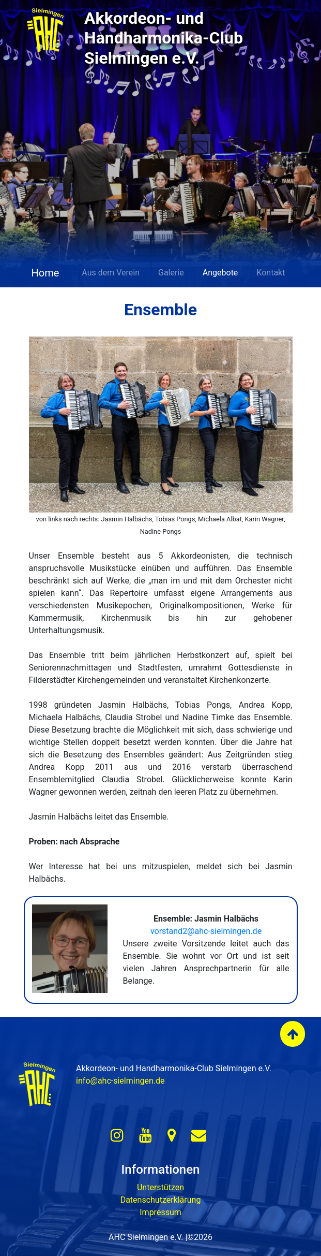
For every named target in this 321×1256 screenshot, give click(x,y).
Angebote (220, 273)
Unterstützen (160, 1187)
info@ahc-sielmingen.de (120, 1081)
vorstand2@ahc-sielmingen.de (206, 931)
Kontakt (270, 273)
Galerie (171, 273)
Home (44, 273)
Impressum (160, 1212)
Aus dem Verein (111, 273)
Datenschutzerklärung (160, 1200)
